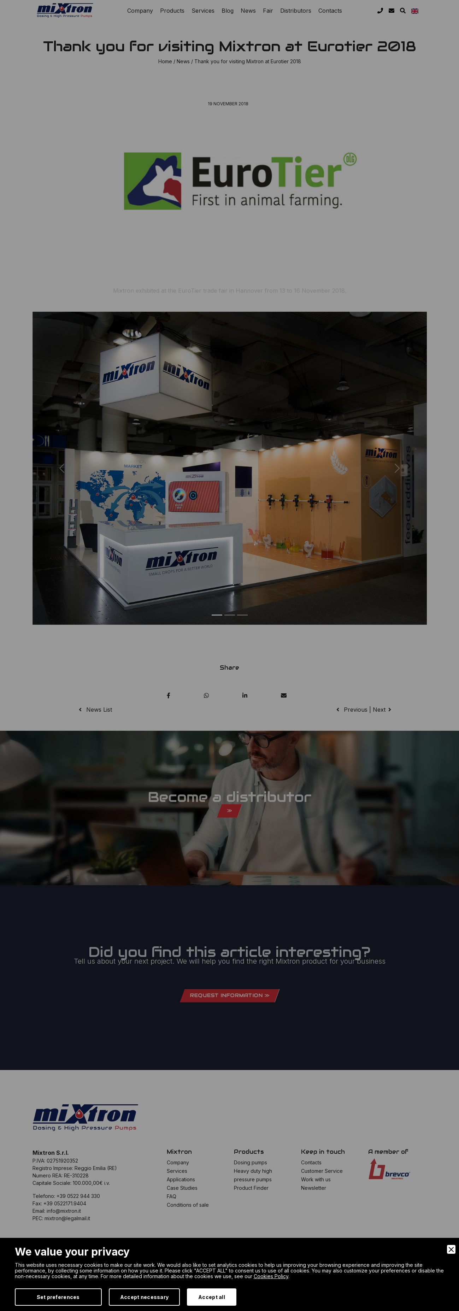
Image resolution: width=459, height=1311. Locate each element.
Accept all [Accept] (211, 1297)
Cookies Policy (271, 1276)
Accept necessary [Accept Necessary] (144, 1297)
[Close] (451, 1249)
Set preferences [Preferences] (58, 1297)
